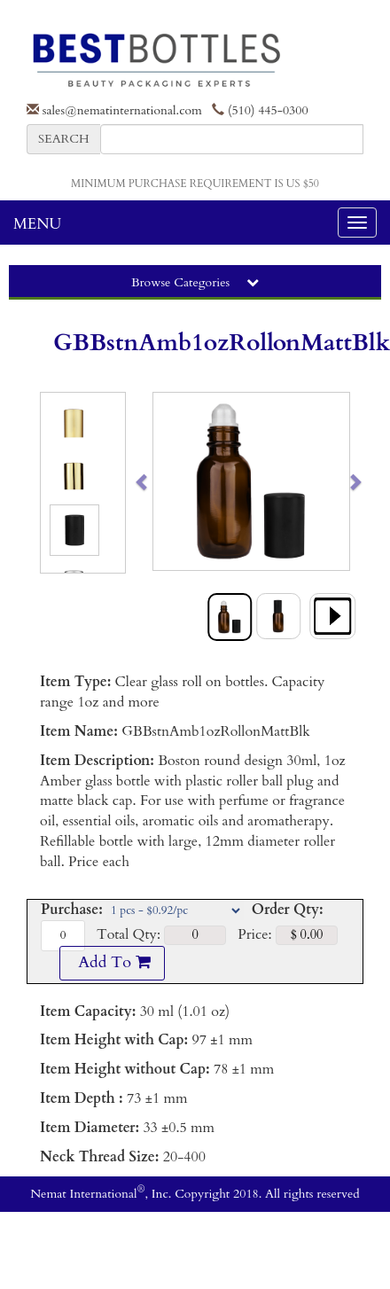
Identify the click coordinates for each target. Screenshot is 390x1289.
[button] (163, 481)
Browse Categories (195, 282)
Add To (112, 962)
